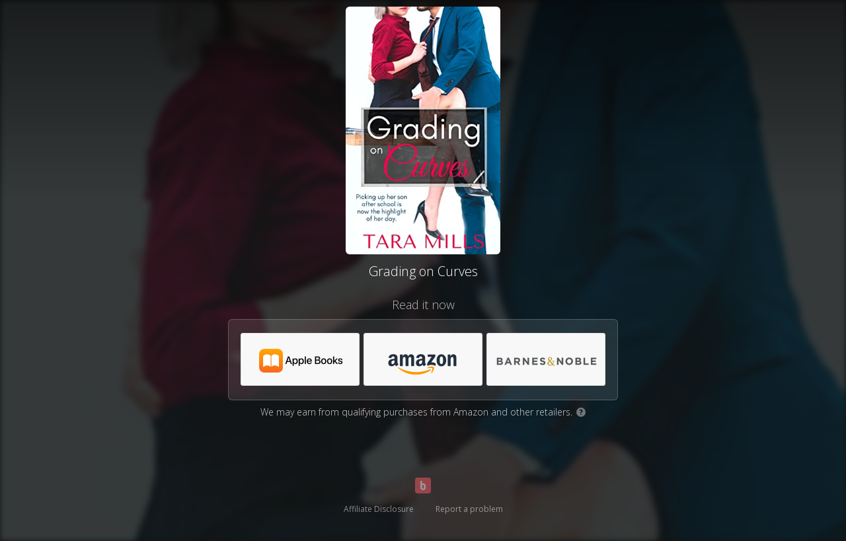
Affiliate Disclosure (379, 509)
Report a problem (469, 509)
